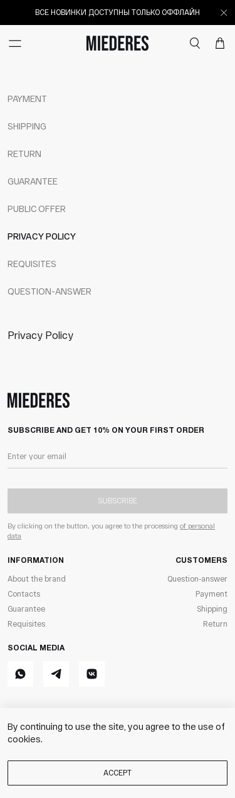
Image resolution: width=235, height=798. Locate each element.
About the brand (37, 578)
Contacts (24, 593)
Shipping (27, 126)
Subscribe (117, 500)
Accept (117, 772)
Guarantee (33, 181)
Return (24, 153)
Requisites (32, 263)
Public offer (37, 208)
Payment (27, 98)
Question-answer (49, 291)
